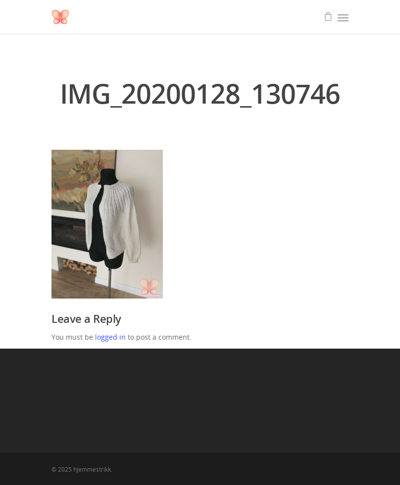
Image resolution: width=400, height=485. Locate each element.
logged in (110, 337)
